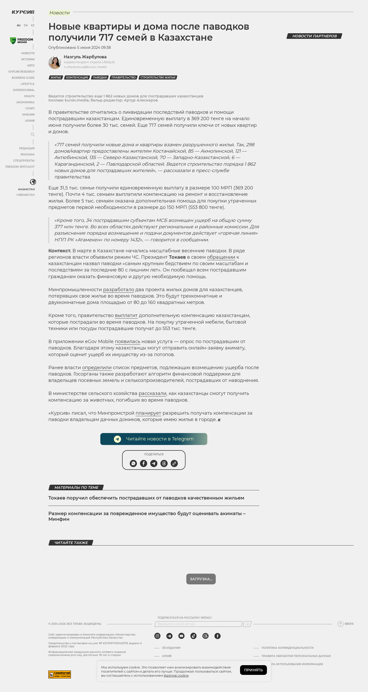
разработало (118, 289)
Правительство (124, 77)
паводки (100, 77)
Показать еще (201, 579)
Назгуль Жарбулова (85, 56)
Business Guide (23, 78)
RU (18, 25)
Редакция (27, 148)
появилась (127, 341)
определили (97, 367)
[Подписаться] (247, 624)
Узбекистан (25, 195)
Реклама (27, 154)
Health (29, 96)
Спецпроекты (24, 160)
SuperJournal (24, 90)
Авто (31, 65)
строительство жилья (157, 77)
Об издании (171, 648)
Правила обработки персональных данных (296, 656)
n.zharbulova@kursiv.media (85, 67)
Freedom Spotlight (20, 166)
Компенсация (77, 77)
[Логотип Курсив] (23, 12)
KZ (33, 25)
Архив (30, 120)
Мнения (28, 114)
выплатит (126, 315)
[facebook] (217, 636)
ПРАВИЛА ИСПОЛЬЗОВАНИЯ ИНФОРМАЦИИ (292, 664)
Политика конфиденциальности (287, 648)
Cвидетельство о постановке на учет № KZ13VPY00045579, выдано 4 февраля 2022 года (95, 645)
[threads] (205, 636)
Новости (28, 53)
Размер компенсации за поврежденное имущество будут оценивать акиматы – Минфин (146, 516)
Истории (28, 59)
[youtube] (181, 636)
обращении (221, 257)
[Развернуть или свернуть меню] (33, 135)
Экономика (25, 102)
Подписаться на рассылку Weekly (185, 617)
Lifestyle (28, 84)
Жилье (56, 77)
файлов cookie (176, 675)
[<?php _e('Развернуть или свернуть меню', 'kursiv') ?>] (33, 182)
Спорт (30, 108)
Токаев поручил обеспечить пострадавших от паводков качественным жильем (146, 498)
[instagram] (157, 636)
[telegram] (169, 636)
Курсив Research (21, 71)
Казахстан (26, 189)
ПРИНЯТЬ (253, 670)
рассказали (152, 393)
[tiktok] (193, 636)
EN (26, 25)
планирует (148, 413)
